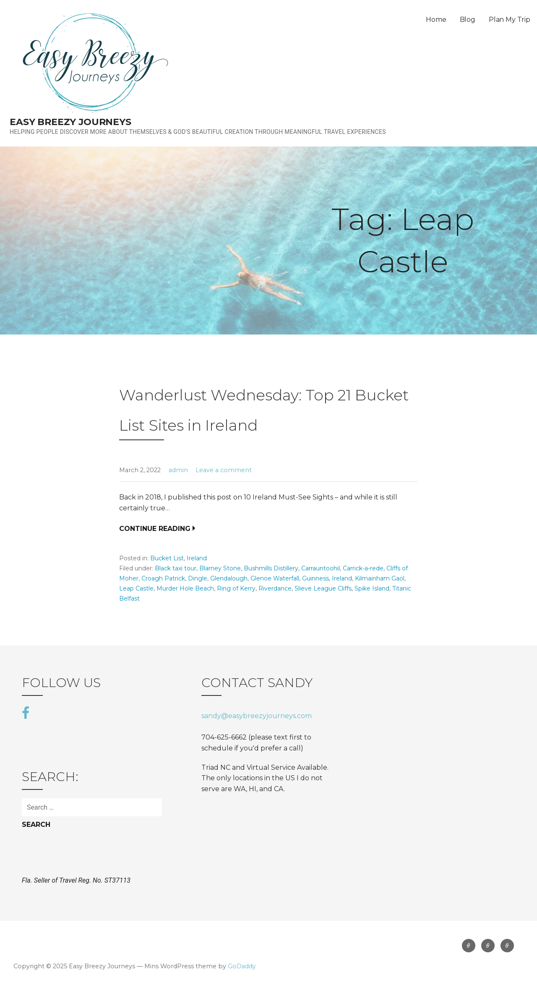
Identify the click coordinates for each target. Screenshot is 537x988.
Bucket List (167, 558)
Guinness (315, 578)
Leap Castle (136, 588)
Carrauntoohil (320, 568)
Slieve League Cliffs (323, 588)
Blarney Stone (220, 568)
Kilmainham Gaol (379, 578)
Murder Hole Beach (185, 588)
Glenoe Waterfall (274, 578)
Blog (467, 20)
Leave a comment (224, 470)
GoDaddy (242, 966)
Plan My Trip (509, 20)
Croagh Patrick (163, 578)
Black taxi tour (175, 568)
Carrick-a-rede (363, 568)
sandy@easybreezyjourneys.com (256, 716)
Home (436, 20)
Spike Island (372, 588)
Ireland (197, 558)
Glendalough (229, 578)
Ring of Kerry (236, 588)
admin (178, 470)
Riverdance (275, 588)
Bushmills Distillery (271, 568)
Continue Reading (154, 529)
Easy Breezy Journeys (70, 122)
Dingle (197, 578)
